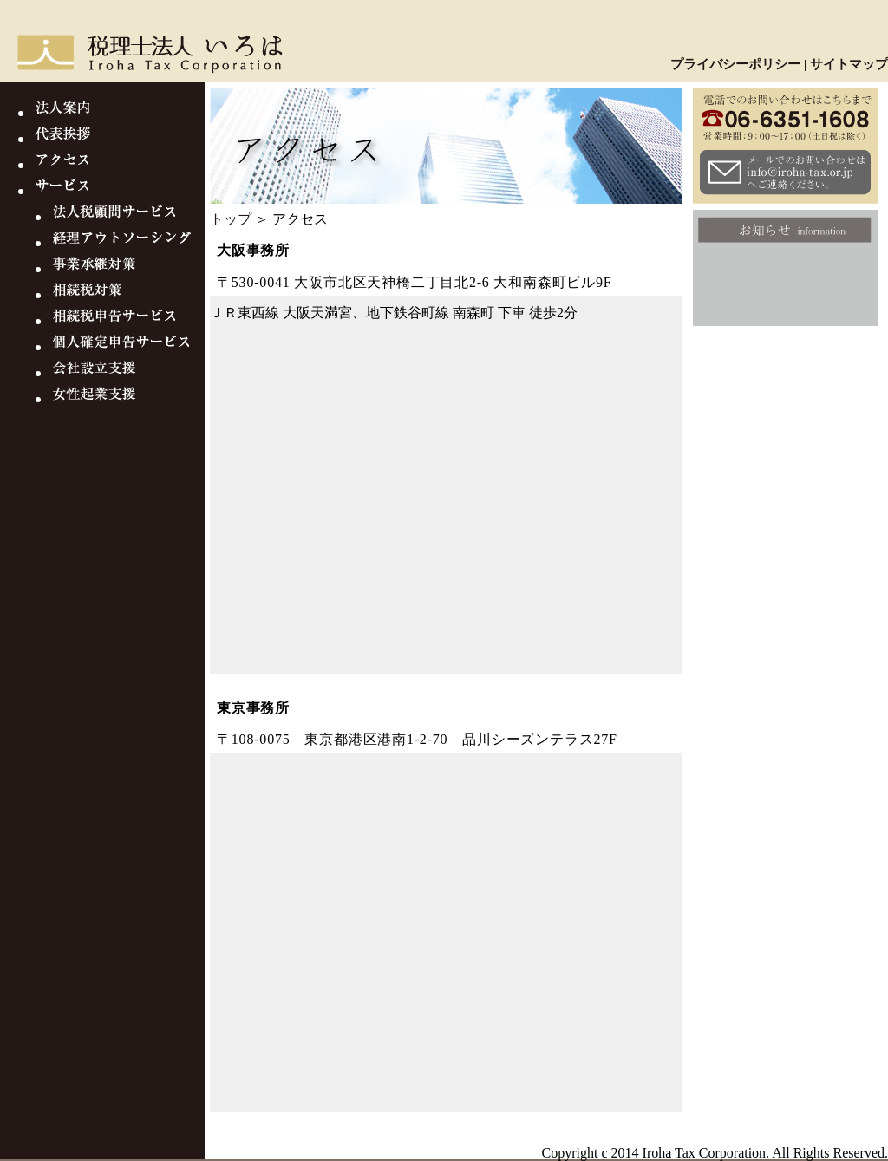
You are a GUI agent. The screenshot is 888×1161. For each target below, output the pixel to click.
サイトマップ (849, 64)
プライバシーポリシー (735, 64)
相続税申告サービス (128, 321)
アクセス (120, 165)
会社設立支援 (128, 373)
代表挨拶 (120, 139)
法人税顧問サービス (128, 217)
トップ (230, 219)
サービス (120, 191)
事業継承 (128, 269)
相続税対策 (128, 295)
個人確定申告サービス (128, 347)
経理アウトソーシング (128, 243)
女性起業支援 (128, 399)
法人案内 (120, 113)
